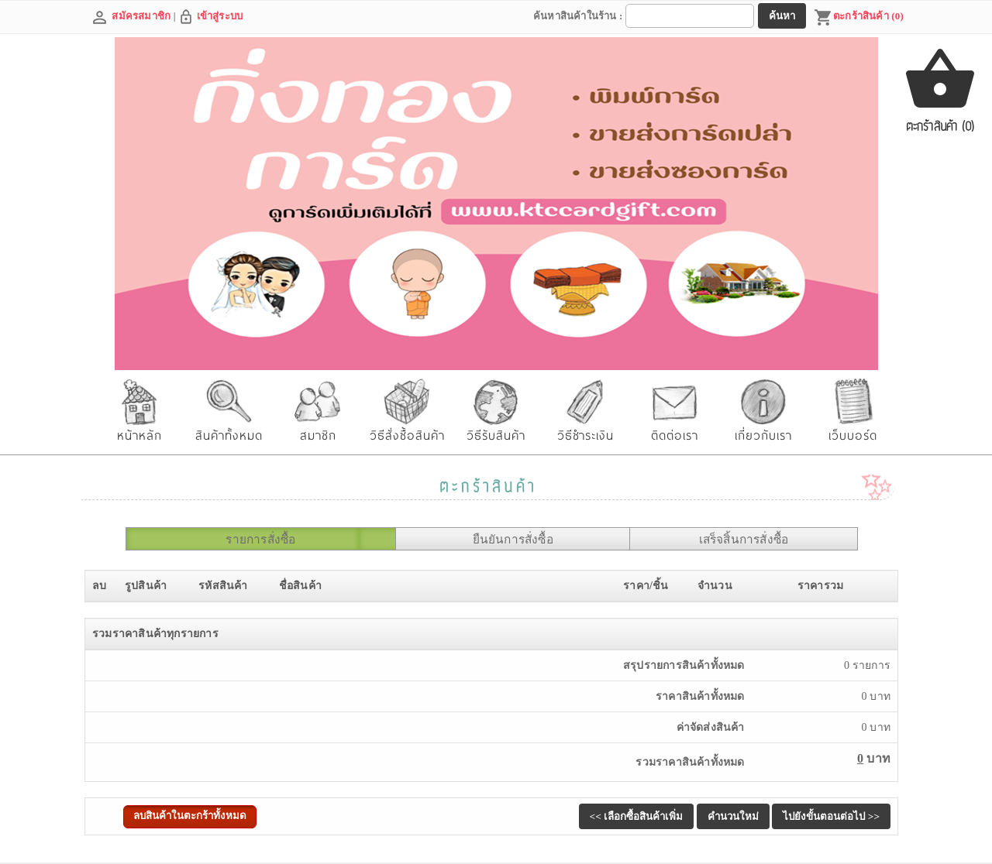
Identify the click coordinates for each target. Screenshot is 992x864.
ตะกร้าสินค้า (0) (859, 18)
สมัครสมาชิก (141, 16)
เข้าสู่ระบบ (220, 16)
